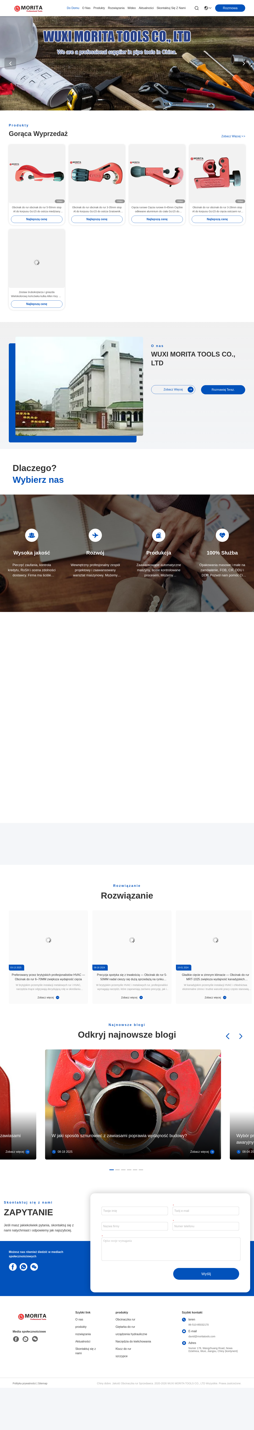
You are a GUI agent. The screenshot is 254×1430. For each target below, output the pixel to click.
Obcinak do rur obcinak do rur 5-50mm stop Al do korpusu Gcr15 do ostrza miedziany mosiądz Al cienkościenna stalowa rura (36, 209)
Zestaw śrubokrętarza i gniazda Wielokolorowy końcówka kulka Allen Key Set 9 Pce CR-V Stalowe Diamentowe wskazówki (36, 294)
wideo (132, 8)
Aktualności (146, 8)
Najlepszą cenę (36, 219)
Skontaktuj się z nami (171, 8)
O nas (86, 8)
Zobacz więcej (233, 136)
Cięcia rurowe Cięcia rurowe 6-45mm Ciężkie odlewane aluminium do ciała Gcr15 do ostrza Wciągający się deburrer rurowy (157, 209)
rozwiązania (116, 8)
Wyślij (206, 1316)
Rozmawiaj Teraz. (222, 479)
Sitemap (42, 1425)
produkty (99, 8)
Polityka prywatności (24, 1425)
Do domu (73, 8)
